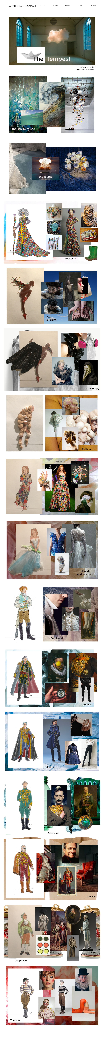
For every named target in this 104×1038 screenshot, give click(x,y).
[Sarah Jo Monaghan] (22, 6)
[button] (55, 5)
